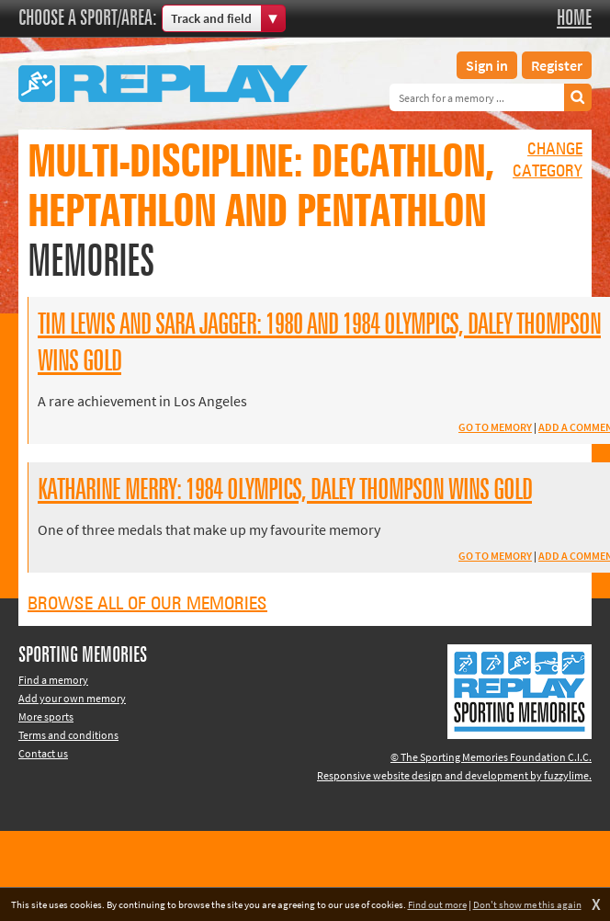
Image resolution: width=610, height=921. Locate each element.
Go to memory (495, 427)
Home (574, 18)
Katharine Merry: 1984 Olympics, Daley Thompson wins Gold (285, 491)
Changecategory (547, 161)
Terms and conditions (68, 735)
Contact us (43, 753)
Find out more (437, 904)
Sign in (487, 65)
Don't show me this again (527, 904)
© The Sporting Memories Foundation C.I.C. (491, 757)
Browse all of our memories (147, 604)
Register (556, 65)
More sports (45, 716)
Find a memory (53, 680)
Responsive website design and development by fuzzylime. (454, 775)
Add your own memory (72, 698)
